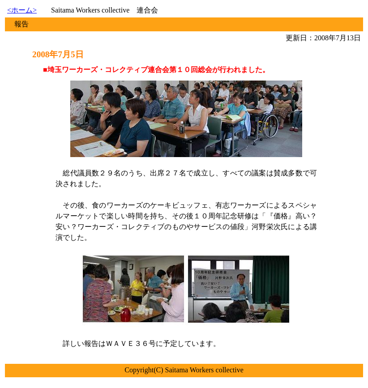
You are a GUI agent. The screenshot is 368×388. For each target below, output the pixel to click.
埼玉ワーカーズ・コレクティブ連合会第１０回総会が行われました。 (158, 69)
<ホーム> (22, 10)
